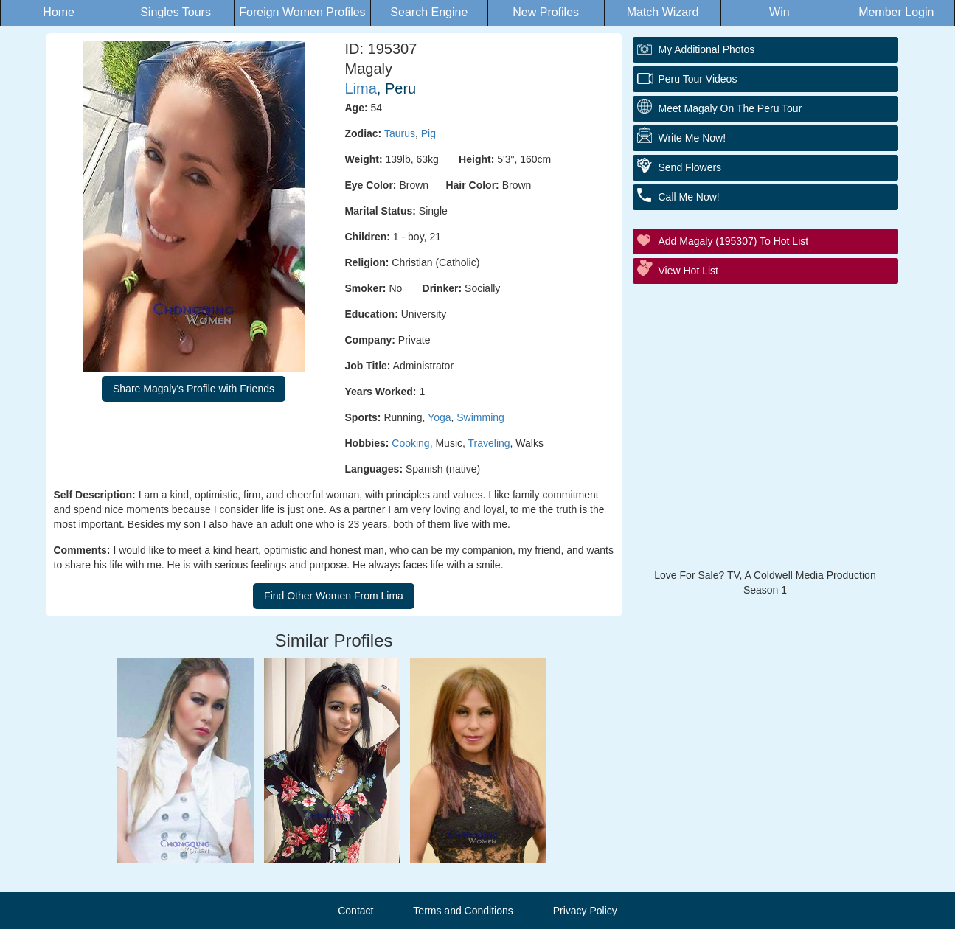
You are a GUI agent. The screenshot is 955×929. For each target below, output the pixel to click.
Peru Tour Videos (698, 79)
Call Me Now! (689, 197)
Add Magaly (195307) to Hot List (734, 241)
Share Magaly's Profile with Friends (193, 388)
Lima (361, 88)
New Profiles (546, 12)
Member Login (896, 12)
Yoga (439, 417)
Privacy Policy (585, 910)
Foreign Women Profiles (302, 12)
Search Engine (429, 12)
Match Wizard (663, 12)
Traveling (489, 443)
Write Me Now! (692, 138)
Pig (428, 133)
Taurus (399, 133)
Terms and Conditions (463, 910)
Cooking (410, 443)
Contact (355, 910)
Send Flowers (690, 167)
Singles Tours (175, 12)
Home (58, 12)
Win (779, 12)
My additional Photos (707, 49)
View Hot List (688, 270)
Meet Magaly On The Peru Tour (730, 108)
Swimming (480, 417)
